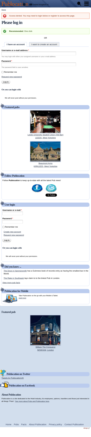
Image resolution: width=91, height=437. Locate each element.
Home (4, 10)
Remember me (10, 72)
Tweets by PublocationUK (13, 378)
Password (7, 61)
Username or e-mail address (15, 50)
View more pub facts (11, 283)
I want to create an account (44, 44)
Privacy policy (55, 424)
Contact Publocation (74, 424)
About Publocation (37, 424)
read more (22, 298)
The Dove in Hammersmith (15, 271)
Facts (24, 424)
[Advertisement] (45, 360)
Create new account (12, 232)
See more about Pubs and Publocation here (32, 401)
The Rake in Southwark (14, 278)
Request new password (12, 77)
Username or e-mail (12, 210)
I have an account (16, 44)
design (86, 428)
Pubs (16, 424)
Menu (86, 4)
